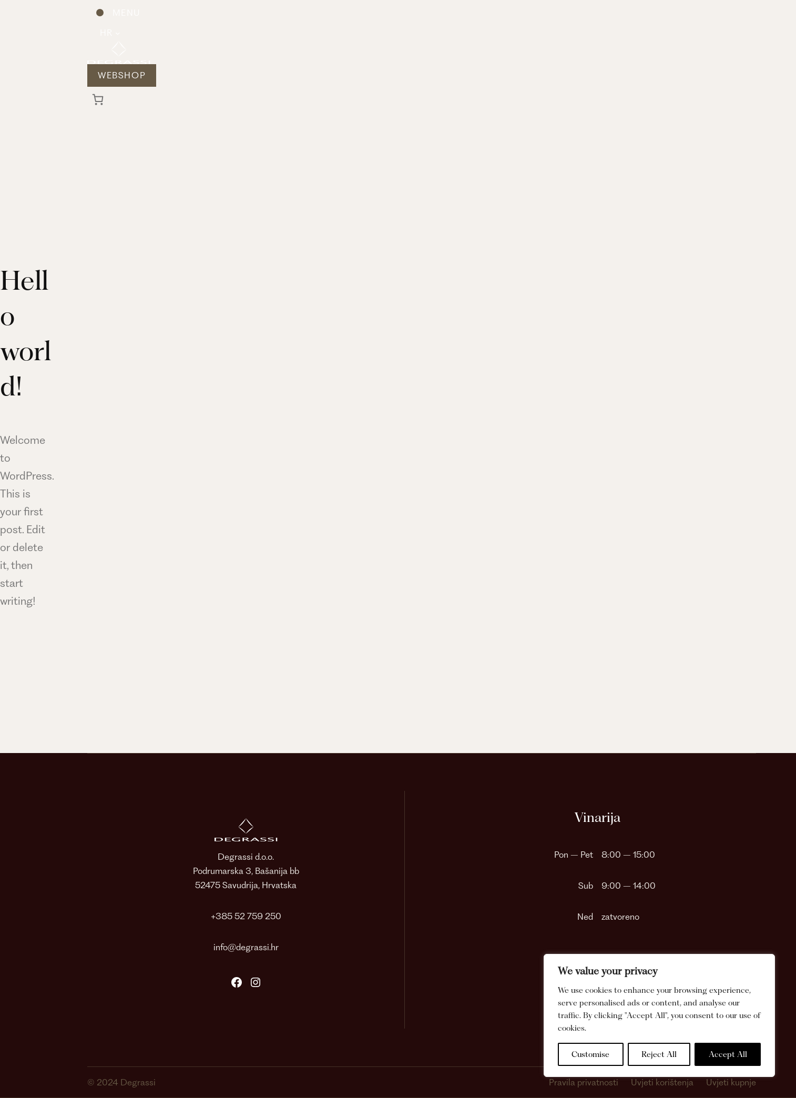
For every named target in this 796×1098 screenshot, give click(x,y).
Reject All (659, 1054)
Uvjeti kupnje (731, 1082)
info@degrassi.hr (246, 947)
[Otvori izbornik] (113, 12)
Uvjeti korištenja (662, 1082)
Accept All (728, 1054)
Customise (590, 1054)
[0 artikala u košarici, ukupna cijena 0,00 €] (97, 99)
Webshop (122, 75)
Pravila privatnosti (583, 1082)
